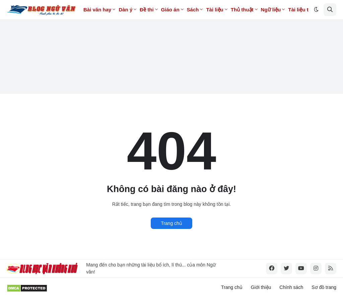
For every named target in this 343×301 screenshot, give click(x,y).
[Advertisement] (171, 47)
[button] (316, 9)
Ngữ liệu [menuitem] (271, 9)
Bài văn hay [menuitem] (97, 9)
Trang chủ (171, 223)
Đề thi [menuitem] (146, 9)
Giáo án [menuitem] (170, 9)
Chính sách (291, 287)
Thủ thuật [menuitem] (242, 9)
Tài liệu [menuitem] (214, 9)
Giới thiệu (261, 287)
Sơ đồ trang (324, 287)
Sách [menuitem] (193, 9)
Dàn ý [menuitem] (125, 9)
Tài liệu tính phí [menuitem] (306, 9)
